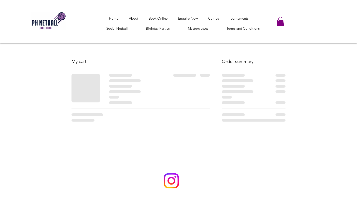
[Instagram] (171, 181)
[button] (280, 21)
